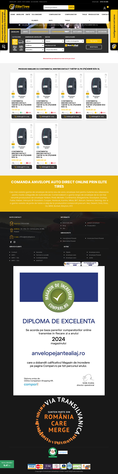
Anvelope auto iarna (39, 25)
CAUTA (71, 7)
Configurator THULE (71, 17)
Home (12, 14)
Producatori (91, 226)
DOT (28, 113)
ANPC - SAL (15, 258)
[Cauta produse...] (55, 7)
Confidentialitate (42, 258)
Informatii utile (67, 223)
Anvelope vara (71, 258)
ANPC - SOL (15, 261)
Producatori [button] (93, 17)
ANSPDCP (39, 261)
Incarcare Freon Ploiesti (95, 238)
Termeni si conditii (42, 255)
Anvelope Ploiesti (95, 255)
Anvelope (20, 14)
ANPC (13, 255)
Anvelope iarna (94, 252)
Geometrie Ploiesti (69, 241)
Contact (105, 14)
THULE (84, 14)
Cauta (94, 41)
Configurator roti (55, 17)
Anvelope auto (71, 255)
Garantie (39, 252)
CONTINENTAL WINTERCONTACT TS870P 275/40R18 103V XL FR (95, 104)
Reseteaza (94, 47)
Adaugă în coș (21, 116)
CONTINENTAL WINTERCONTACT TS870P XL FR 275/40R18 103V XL (73, 25)
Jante (28, 14)
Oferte (68, 252)
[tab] (15, 31)
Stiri (64, 228)
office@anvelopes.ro (27, 237)
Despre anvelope (93, 223)
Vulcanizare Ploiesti (37, 17)
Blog (64, 226)
